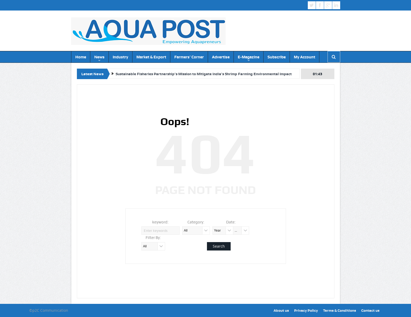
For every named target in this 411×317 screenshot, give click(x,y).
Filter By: (153, 237)
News (99, 57)
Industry (120, 57)
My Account (304, 57)
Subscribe (277, 57)
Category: (195, 222)
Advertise (221, 57)
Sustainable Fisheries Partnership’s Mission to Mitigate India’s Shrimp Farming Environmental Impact (204, 74)
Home (80, 57)
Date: (231, 222)
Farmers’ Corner (189, 57)
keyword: (160, 222)
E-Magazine (248, 57)
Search (219, 246)
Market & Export (151, 57)
